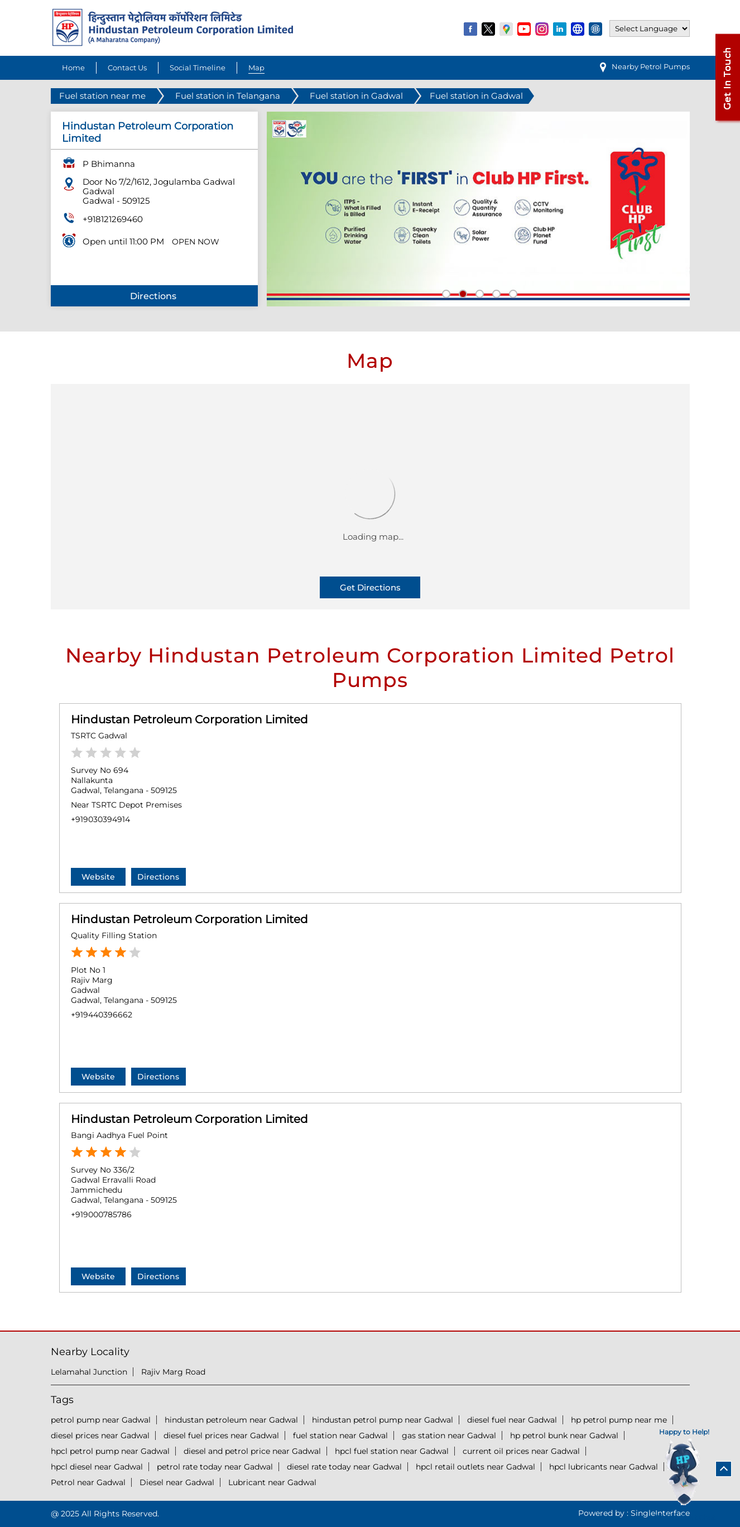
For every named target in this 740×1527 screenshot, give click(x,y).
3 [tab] (478, 292)
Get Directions (370, 587)
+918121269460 (113, 219)
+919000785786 (101, 1214)
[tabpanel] (478, 209)
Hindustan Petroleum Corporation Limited (189, 719)
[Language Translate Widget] (649, 28)
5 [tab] (512, 292)
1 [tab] (445, 292)
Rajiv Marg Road (173, 1372)
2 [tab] (461, 292)
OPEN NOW (195, 242)
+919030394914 (100, 819)
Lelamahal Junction (89, 1372)
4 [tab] (495, 292)
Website (98, 877)
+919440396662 (101, 1015)
